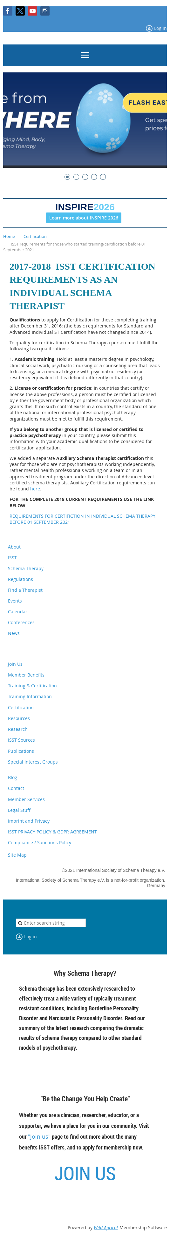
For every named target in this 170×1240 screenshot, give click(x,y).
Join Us (15, 664)
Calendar (17, 612)
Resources (19, 718)
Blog (12, 777)
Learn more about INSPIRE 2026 (83, 218)
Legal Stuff (19, 810)
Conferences (21, 622)
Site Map (17, 855)
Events (15, 601)
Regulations (20, 579)
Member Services (26, 799)
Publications (21, 751)
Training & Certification (32, 686)
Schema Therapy (26, 568)
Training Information (30, 696)
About (14, 547)
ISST (12, 558)
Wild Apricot (106, 1227)
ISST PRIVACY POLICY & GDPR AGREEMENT (52, 832)
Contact (16, 788)
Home (9, 236)
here (35, 489)
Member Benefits (26, 675)
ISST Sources (21, 740)
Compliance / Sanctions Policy (39, 842)
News (14, 633)
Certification (35, 236)
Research (18, 729)
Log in (160, 28)
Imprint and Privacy (29, 821)
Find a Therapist (25, 590)
